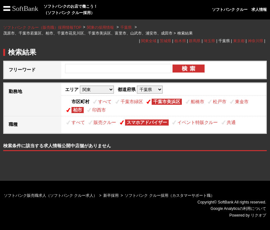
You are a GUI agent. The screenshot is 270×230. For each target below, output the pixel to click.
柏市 (77, 109)
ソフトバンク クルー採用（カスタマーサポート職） (169, 195)
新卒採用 (111, 195)
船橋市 (197, 101)
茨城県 (165, 41)
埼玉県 (209, 41)
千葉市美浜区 (166, 101)
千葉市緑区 (132, 101)
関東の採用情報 (101, 27)
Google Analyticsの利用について (238, 208)
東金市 (242, 101)
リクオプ (258, 215)
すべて (105, 101)
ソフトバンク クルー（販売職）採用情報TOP (42, 27)
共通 (231, 122)
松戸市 (219, 101)
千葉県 (126, 27)
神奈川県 (255, 41)
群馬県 (194, 41)
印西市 (99, 109)
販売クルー (105, 122)
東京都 (239, 41)
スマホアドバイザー (147, 122)
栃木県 (180, 41)
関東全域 (148, 41)
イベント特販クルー (197, 122)
